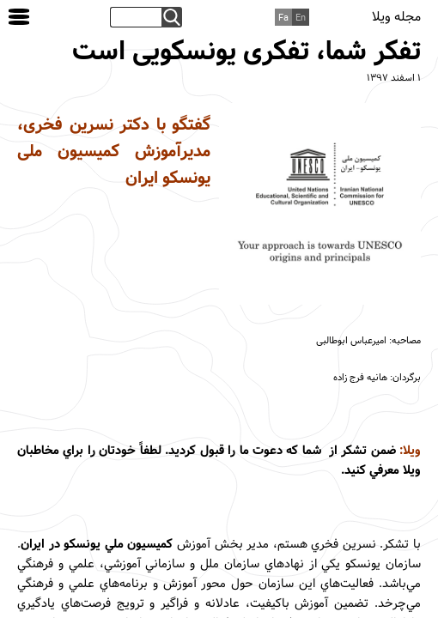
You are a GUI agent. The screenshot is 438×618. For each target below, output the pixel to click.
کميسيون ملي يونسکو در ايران (97, 544)
